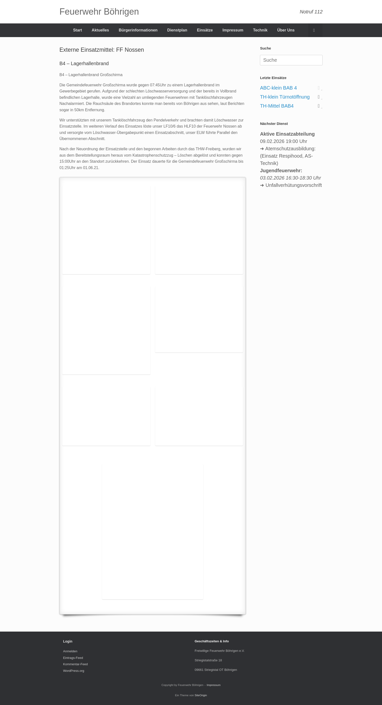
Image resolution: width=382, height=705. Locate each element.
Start (77, 30)
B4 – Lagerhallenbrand (84, 63)
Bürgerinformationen (138, 30)
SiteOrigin (201, 695)
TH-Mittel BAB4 (277, 106)
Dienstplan (177, 30)
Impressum (232, 30)
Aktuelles (100, 30)
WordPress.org (73, 671)
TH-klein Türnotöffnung (285, 97)
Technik (260, 30)
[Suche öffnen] (315, 30)
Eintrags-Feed (73, 658)
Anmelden (70, 651)
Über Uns (286, 30)
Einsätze (205, 30)
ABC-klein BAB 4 (278, 88)
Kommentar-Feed (75, 664)
